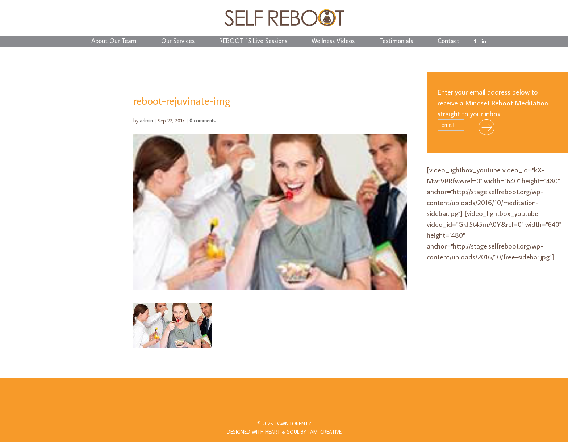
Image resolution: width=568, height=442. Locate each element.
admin (146, 120)
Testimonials (396, 41)
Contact (448, 41)
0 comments (202, 120)
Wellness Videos (333, 41)
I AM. (325, 432)
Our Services (178, 41)
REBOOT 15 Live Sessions (253, 41)
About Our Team (114, 41)
